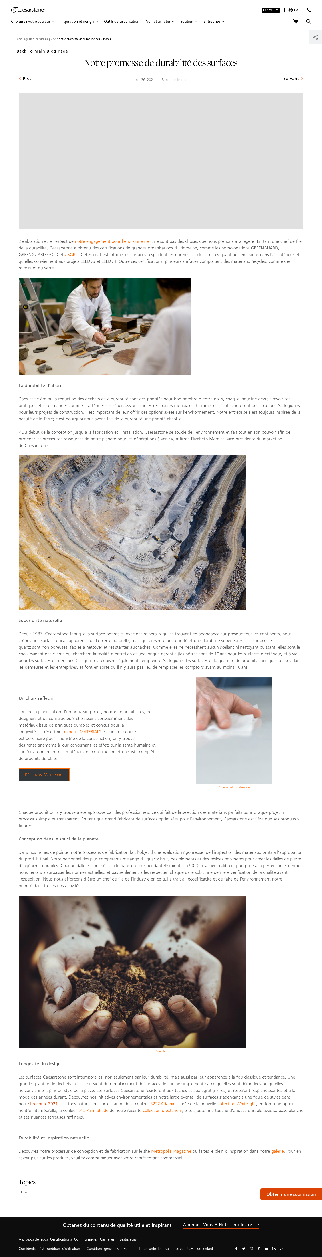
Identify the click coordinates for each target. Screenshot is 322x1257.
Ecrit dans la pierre (45, 39)
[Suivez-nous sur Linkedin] (274, 1248)
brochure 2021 (44, 1103)
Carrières (107, 1239)
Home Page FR (23, 39)
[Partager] (315, 37)
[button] (32, 21)
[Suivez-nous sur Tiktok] (281, 1248)
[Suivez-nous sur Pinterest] (258, 1248)
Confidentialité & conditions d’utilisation (49, 1249)
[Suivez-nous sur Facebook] (236, 1248)
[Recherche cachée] (308, 21)
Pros (24, 1192)
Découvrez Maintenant (44, 774)
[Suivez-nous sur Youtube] (266, 1248)
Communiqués (86, 1239)
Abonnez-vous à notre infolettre (221, 1224)
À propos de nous (33, 1239)
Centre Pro (271, 10)
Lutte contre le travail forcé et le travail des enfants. (177, 1249)
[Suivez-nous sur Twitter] (243, 1248)
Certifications (61, 1239)
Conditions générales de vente (109, 1249)
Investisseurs (127, 1239)
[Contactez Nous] (309, 10)
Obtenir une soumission (291, 1194)
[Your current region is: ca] (293, 10)
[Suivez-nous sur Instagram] (251, 1248)
